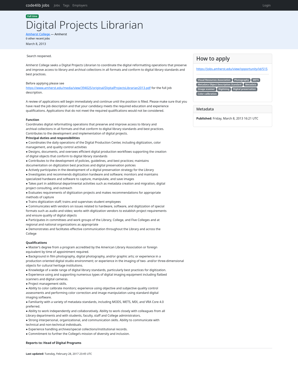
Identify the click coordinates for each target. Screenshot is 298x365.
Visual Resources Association (214, 80)
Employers (79, 5)
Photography (241, 80)
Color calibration (207, 93)
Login (267, 5)
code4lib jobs (37, 5)
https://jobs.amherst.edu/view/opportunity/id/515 (232, 69)
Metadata (250, 84)
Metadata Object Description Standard (220, 84)
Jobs (57, 5)
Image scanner (206, 89)
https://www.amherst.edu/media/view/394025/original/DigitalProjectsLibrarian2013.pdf (88, 88)
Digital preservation (244, 89)
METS (256, 80)
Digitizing (224, 89)
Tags (66, 5)
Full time (32, 16)
